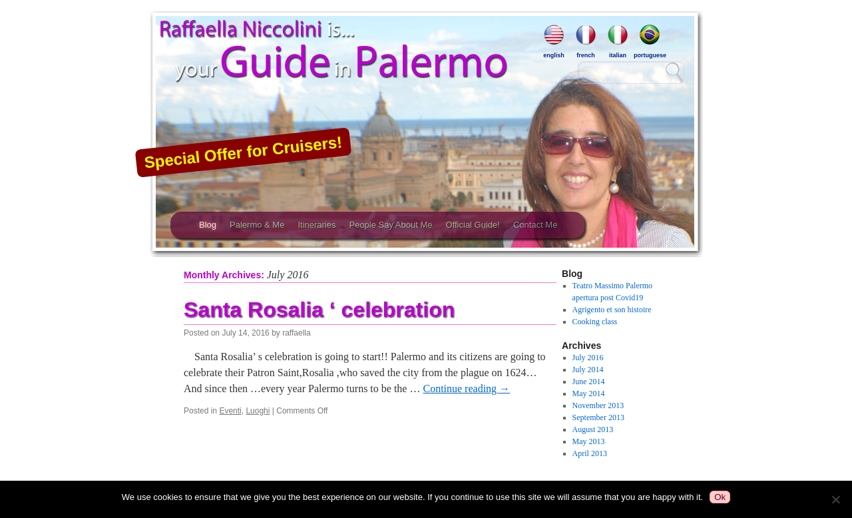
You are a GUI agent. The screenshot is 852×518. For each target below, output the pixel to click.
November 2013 (598, 405)
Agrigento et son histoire (612, 309)
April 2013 (589, 453)
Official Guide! (473, 225)
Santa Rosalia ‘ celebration (319, 310)
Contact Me (535, 225)
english (553, 41)
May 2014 (588, 393)
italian (617, 41)
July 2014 (588, 369)
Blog (207, 225)
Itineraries (316, 225)
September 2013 (598, 417)
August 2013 (593, 429)
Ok (720, 497)
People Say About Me (390, 225)
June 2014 (588, 381)
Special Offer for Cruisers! (243, 151)
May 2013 (588, 441)
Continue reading (466, 388)
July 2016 (588, 357)
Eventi (230, 410)
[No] (835, 499)
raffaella (296, 333)
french (585, 41)
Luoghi (258, 410)
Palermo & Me (257, 225)
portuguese (650, 41)
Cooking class (595, 321)
